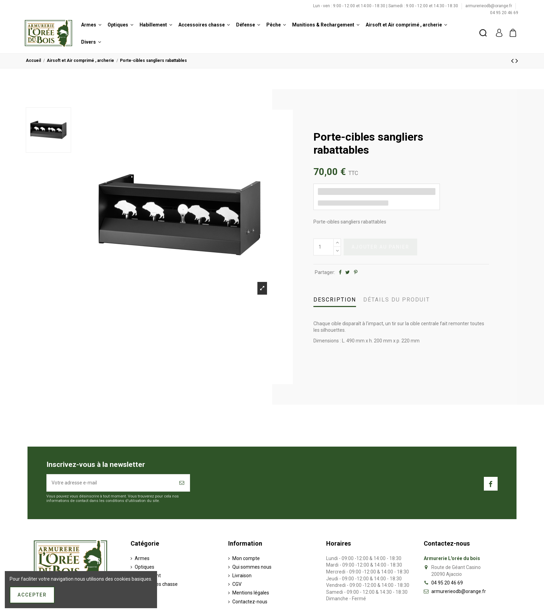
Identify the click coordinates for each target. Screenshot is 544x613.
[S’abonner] (182, 482)
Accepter (32, 595)
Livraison (242, 575)
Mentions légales (250, 592)
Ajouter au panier (380, 247)
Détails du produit (396, 299)
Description (334, 299)
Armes (142, 558)
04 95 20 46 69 (504, 12)
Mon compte (246, 558)
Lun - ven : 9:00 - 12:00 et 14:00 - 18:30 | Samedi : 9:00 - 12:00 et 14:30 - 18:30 (386, 5)
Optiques (144, 567)
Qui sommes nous (251, 567)
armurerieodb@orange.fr (489, 5)
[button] (91, 24)
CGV (237, 584)
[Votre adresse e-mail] (111, 482)
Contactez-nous (249, 601)
